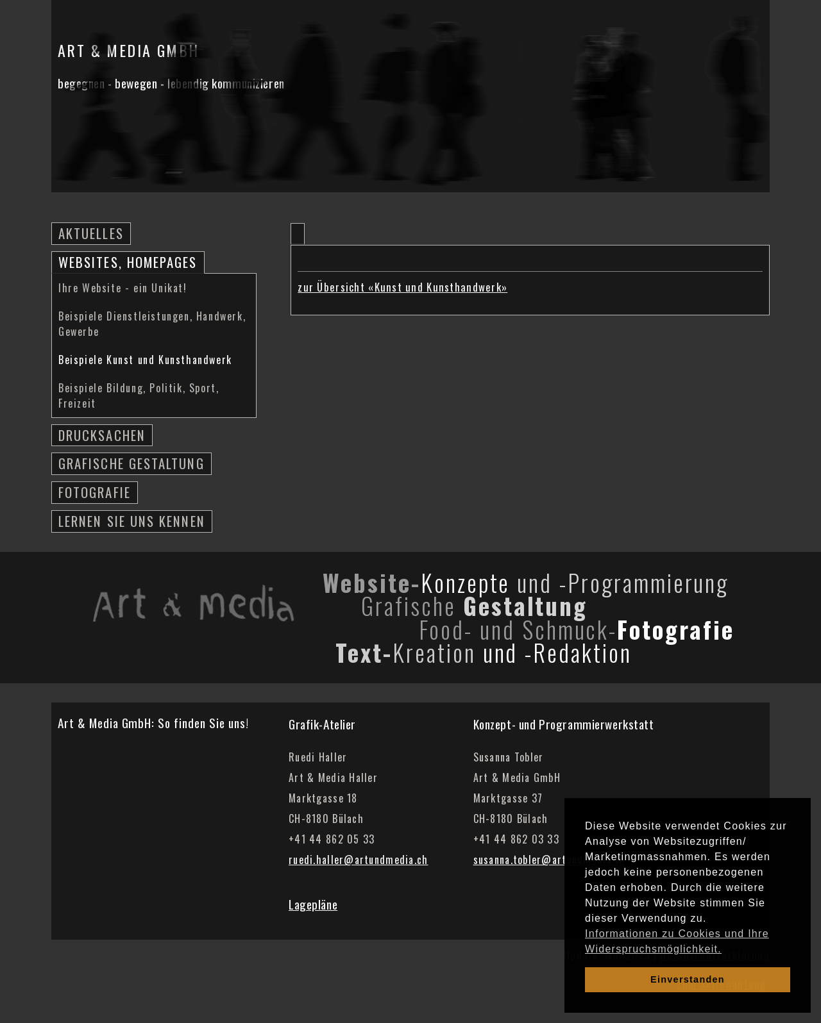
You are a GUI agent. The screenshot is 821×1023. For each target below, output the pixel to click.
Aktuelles (91, 233)
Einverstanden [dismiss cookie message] (687, 979)
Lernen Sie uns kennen (131, 521)
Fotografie (94, 492)
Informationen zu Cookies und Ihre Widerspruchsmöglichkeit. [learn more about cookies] (677, 941)
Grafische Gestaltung (131, 463)
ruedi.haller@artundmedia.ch (358, 859)
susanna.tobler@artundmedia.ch (549, 859)
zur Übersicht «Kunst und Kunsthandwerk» (402, 287)
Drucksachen (102, 435)
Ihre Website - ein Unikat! (122, 287)
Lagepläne (313, 904)
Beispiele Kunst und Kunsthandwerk (145, 359)
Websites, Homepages (128, 262)
